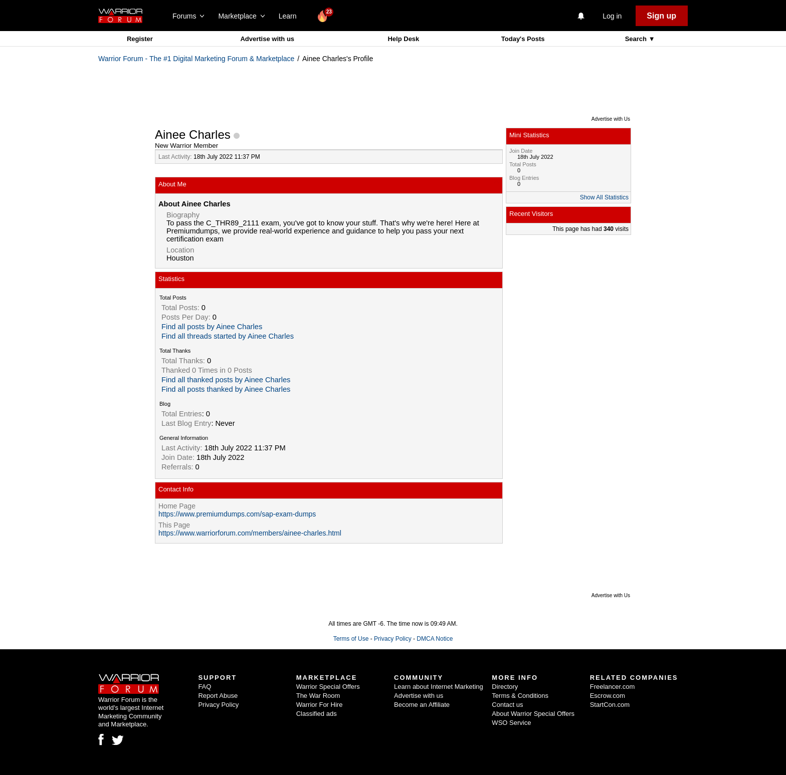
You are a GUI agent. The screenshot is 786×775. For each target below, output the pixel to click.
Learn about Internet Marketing (438, 686)
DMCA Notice (435, 638)
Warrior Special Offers (328, 686)
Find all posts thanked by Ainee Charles (225, 389)
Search (637, 39)
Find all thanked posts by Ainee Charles (225, 380)
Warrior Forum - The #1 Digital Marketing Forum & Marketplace (196, 59)
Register (140, 39)
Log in (612, 16)
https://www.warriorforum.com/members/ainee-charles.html (249, 533)
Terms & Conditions (520, 695)
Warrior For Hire (319, 704)
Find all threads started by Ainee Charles (227, 336)
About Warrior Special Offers (533, 713)
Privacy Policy (393, 638)
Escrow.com (607, 695)
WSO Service (511, 722)
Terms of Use (351, 638)
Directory (505, 686)
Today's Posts (523, 39)
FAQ (204, 686)
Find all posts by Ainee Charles (211, 327)
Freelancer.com (612, 686)
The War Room (318, 695)
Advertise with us (267, 39)
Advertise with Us (611, 119)
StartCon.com (610, 704)
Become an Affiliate (422, 704)
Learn (290, 16)
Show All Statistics (604, 197)
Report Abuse (218, 695)
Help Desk (403, 39)
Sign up (661, 16)
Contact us (507, 704)
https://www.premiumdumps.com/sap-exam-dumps (237, 514)
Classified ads (316, 713)
